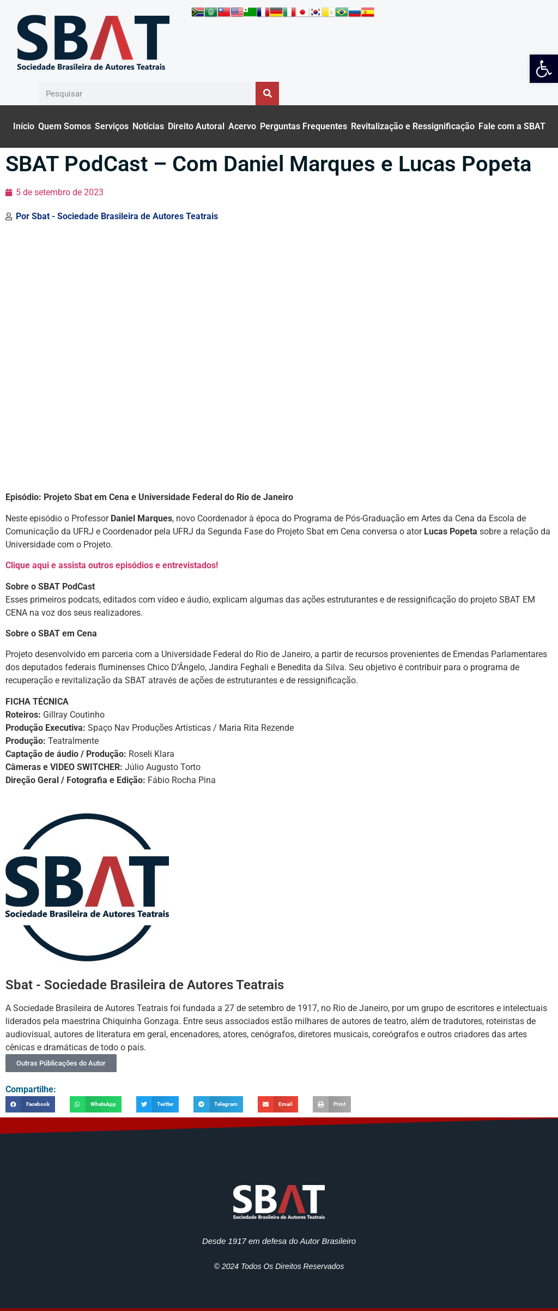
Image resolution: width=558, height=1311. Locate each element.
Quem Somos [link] (64, 126)
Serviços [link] (112, 126)
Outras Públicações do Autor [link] (61, 1063)
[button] (30, 1104)
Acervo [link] (242, 126)
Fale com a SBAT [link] (511, 126)
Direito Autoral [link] (196, 126)
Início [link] (23, 126)
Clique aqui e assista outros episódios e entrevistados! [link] (111, 565)
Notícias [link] (148, 126)
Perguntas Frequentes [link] (303, 126)
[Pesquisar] (267, 93)
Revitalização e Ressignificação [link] (413, 126)
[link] (544, 69)
